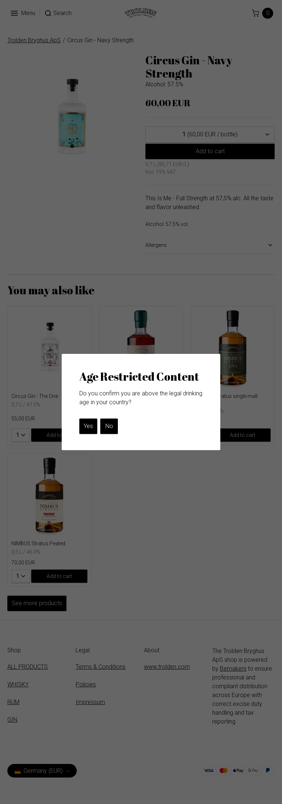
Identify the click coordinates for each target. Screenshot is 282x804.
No (109, 426)
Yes (88, 426)
